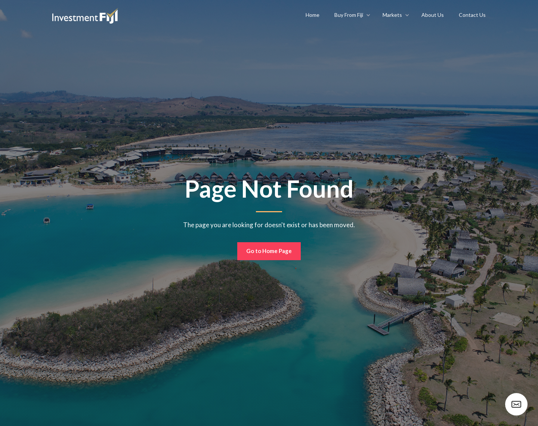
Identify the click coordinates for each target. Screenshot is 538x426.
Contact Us (472, 15)
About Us (432, 15)
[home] (85, 15)
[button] (351, 15)
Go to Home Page (269, 250)
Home (312, 15)
